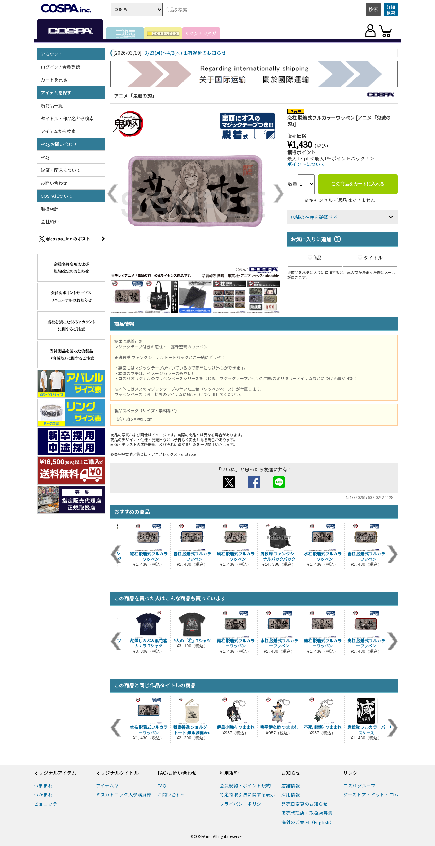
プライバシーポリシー (243, 803)
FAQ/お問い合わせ (59, 144)
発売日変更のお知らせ (304, 803)
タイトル (370, 257)
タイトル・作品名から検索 (67, 118)
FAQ (45, 157)
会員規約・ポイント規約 (245, 785)
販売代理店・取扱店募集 (306, 813)
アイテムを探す (56, 92)
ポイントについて (306, 164)
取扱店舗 (49, 208)
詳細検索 (391, 9)
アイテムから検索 (58, 131)
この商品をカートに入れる (357, 183)
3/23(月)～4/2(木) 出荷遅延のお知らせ (185, 53)
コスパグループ (359, 785)
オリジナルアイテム (55, 773)
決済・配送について (61, 170)
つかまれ (43, 794)
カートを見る (54, 79)
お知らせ (290, 773)
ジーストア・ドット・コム (371, 794)
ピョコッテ (45, 803)
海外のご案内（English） (307, 822)
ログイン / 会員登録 (60, 67)
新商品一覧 (52, 105)
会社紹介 (49, 221)
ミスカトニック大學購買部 (124, 794)
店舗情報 (290, 785)
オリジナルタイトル (117, 773)
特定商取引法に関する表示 (247, 794)
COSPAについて (56, 196)
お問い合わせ (54, 183)
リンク (350, 773)
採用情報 (290, 794)
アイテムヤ (107, 785)
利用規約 (229, 773)
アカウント (52, 54)
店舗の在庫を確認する (314, 217)
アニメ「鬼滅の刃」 (135, 95)
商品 (315, 257)
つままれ (43, 785)
